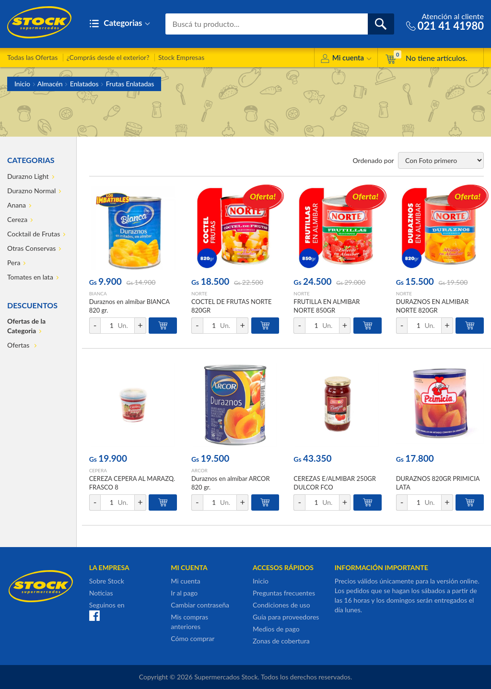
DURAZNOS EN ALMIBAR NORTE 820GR (432, 306)
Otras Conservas (31, 248)
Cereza (17, 219)
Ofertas (19, 345)
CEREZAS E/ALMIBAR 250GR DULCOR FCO (334, 483)
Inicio (22, 84)
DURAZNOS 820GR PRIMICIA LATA (438, 483)
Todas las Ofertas (32, 57)
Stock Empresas (181, 57)
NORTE (199, 293)
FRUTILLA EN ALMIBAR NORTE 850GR (326, 306)
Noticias (101, 593)
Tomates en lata (30, 277)
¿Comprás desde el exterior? (108, 57)
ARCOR (199, 470)
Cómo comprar (192, 638)
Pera (13, 262)
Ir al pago (184, 593)
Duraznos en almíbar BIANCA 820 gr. (129, 306)
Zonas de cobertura (281, 641)
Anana (16, 205)
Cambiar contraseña (200, 605)
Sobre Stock (106, 581)
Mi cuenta (346, 59)
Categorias (119, 24)
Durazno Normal (31, 191)
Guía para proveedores (286, 617)
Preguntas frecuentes (284, 593)
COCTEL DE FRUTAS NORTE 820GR (231, 306)
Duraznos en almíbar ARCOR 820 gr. (230, 483)
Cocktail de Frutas (33, 234)
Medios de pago (276, 629)
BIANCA (98, 293)
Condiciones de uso (281, 605)
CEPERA (98, 470)
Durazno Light (28, 176)
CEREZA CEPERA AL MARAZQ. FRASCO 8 (132, 483)
